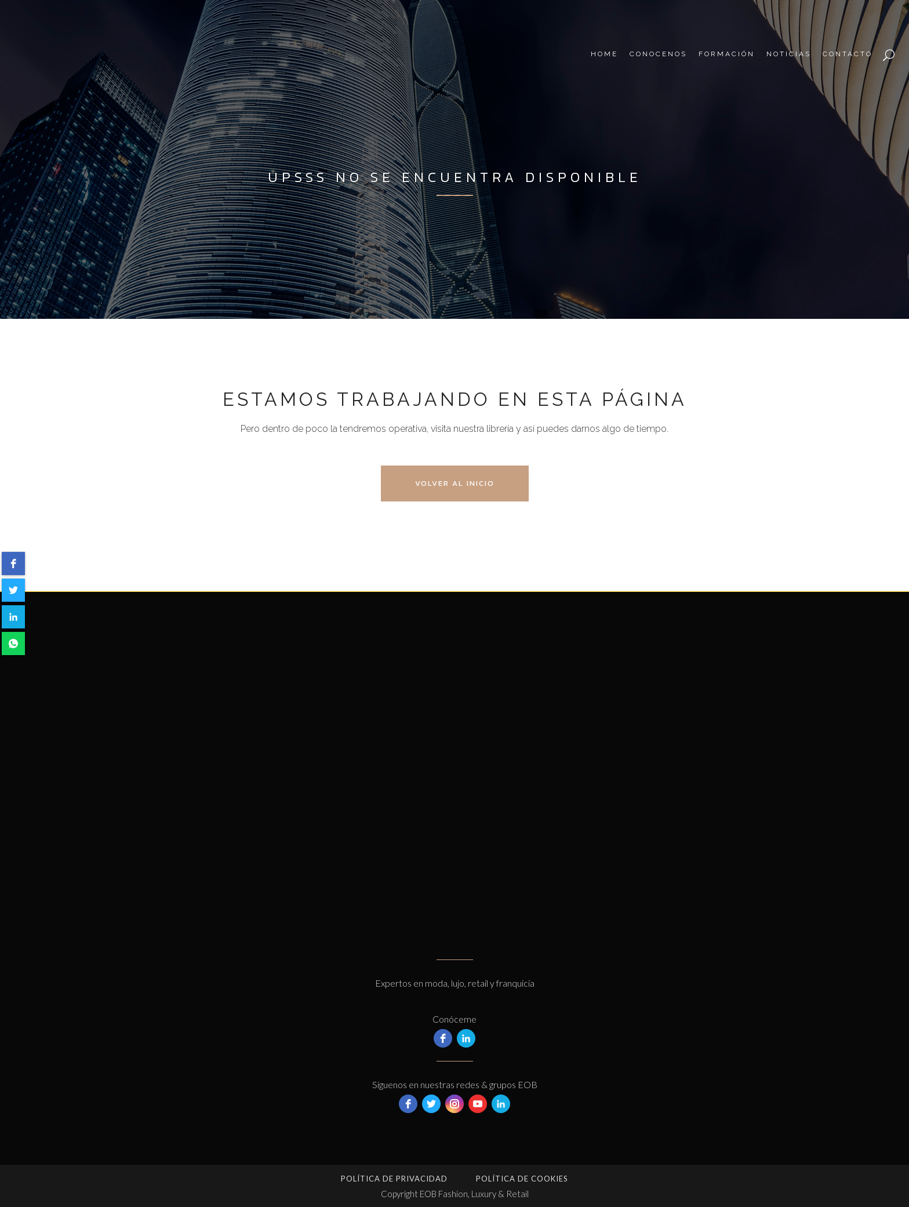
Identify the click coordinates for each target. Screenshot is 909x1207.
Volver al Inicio (455, 483)
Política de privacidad (394, 1178)
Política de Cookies (522, 1178)
